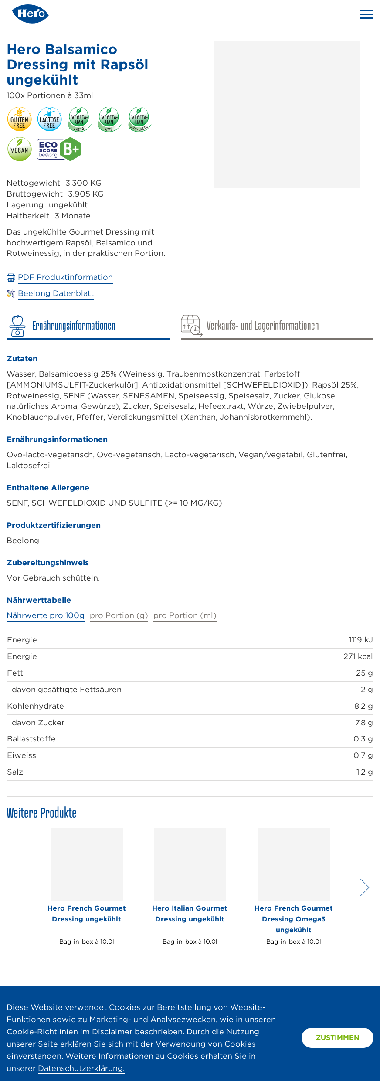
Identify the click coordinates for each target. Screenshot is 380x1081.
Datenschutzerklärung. (81, 1068)
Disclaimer (112, 1031)
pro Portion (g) (119, 615)
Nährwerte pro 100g (46, 615)
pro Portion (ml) (185, 615)
